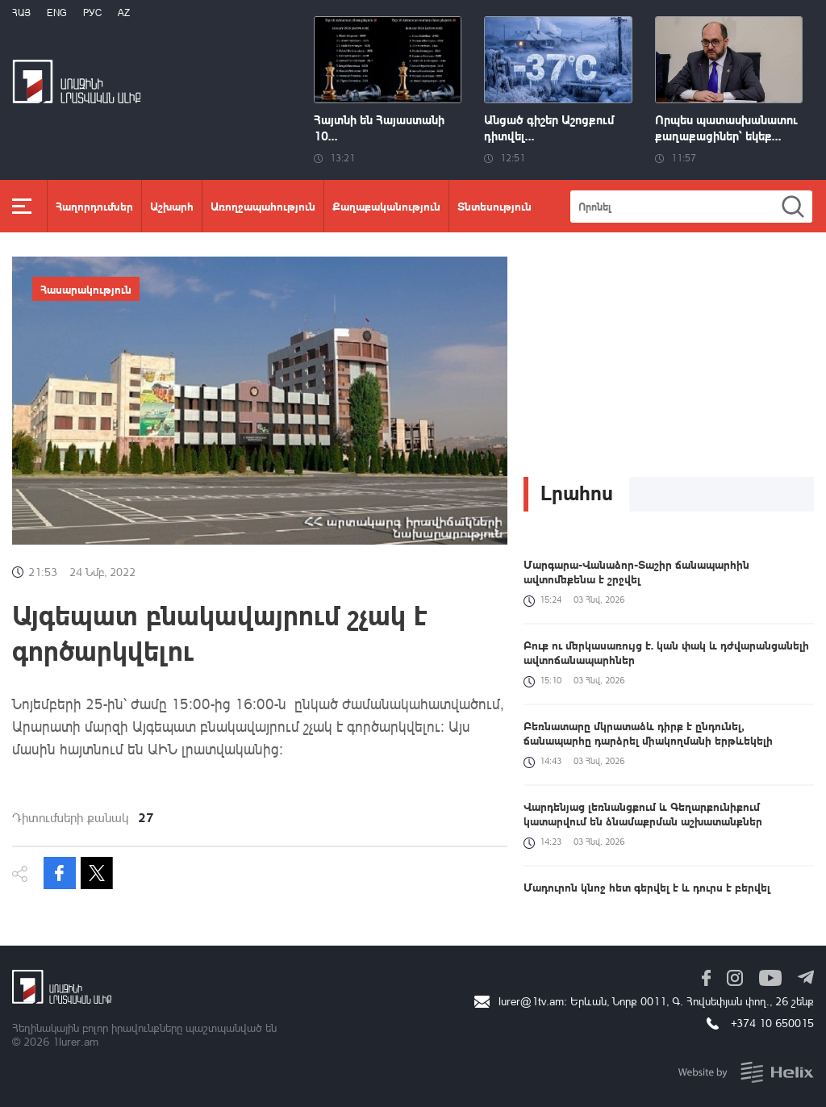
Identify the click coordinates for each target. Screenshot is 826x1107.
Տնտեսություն (494, 205)
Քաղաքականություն (386, 205)
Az (124, 12)
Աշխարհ (172, 205)
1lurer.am (75, 1041)
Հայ (21, 12)
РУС (92, 12)
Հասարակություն (85, 289)
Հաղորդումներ (94, 205)
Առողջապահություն (263, 205)
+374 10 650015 (772, 1023)
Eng (57, 12)
